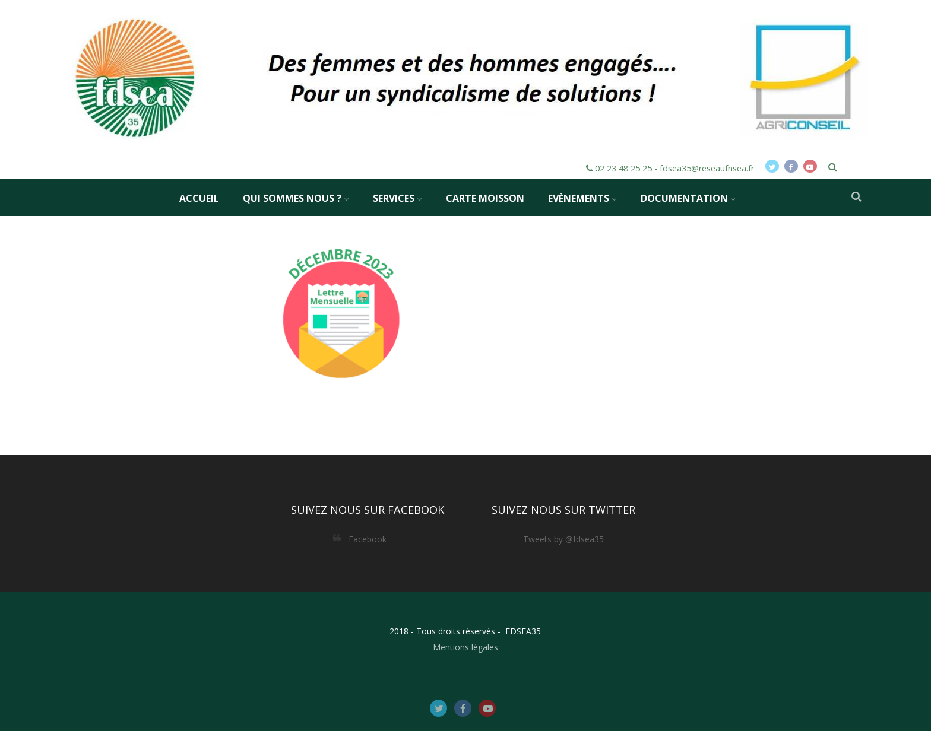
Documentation (688, 198)
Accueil (199, 198)
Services (397, 198)
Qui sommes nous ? (296, 198)
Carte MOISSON (485, 198)
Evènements (582, 198)
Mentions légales (465, 647)
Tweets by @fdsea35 (563, 539)
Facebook (368, 539)
